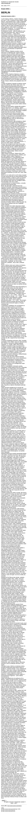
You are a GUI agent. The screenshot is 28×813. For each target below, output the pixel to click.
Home (2, 5)
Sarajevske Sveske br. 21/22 (7, 16)
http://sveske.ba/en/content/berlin (14, 805)
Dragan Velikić (5, 8)
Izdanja (5, 5)
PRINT (3, 800)
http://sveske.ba (6, 3)
